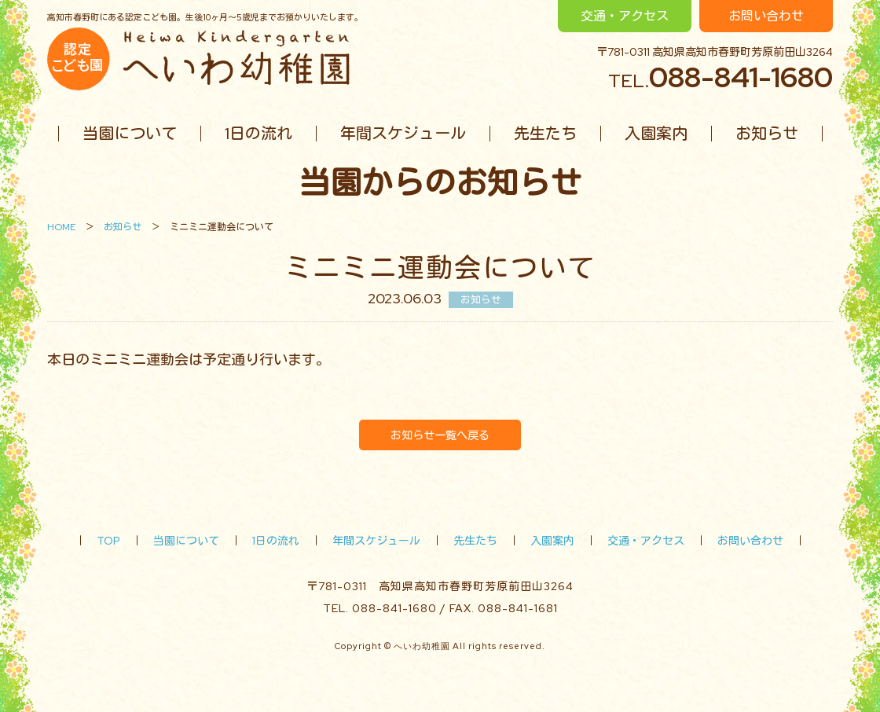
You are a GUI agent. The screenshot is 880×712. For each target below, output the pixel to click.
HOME (61, 227)
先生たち (545, 133)
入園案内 (656, 133)
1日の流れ (258, 133)
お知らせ (766, 133)
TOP (108, 541)
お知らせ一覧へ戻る (440, 435)
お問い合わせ (766, 16)
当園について (129, 133)
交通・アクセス (625, 16)
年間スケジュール (403, 133)
